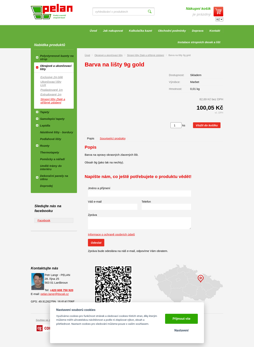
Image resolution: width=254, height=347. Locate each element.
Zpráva (92, 214)
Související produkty (112, 138)
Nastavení (181, 330)
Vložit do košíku (207, 125)
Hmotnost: (175, 88)
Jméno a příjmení (99, 188)
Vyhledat (149, 11)
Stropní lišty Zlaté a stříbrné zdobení (145, 55)
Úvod (87, 55)
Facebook (44, 220)
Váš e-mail (95, 201)
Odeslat (96, 242)
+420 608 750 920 (61, 290)
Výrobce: (174, 82)
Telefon (146, 201)
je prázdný (198, 11)
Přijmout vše (181, 318)
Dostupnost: (176, 75)
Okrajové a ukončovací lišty (108, 55)
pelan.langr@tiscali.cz (55, 294)
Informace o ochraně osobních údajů (111, 234)
